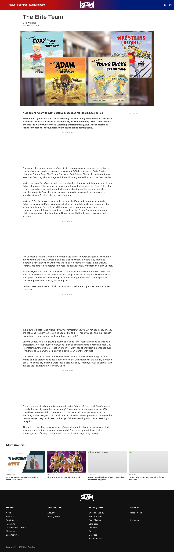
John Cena (93, 524)
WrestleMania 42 (96, 513)
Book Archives (12, 535)
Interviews (10, 524)
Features (22, 4)
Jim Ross (93, 535)
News (12, 4)
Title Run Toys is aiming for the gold (63, 477)
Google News (136, 513)
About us (51, 513)
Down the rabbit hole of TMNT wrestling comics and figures (106, 478)
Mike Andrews (29, 23)
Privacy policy (53, 517)
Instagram (134, 520)
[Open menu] (4, 4)
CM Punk (93, 528)
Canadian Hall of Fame (16, 528)
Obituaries (10, 531)
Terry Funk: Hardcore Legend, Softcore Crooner (146, 478)
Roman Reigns (95, 517)
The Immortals (95, 539)
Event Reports (37, 4)
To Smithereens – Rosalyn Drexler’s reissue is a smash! (22, 478)
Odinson (92, 531)
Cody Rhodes (95, 520)
